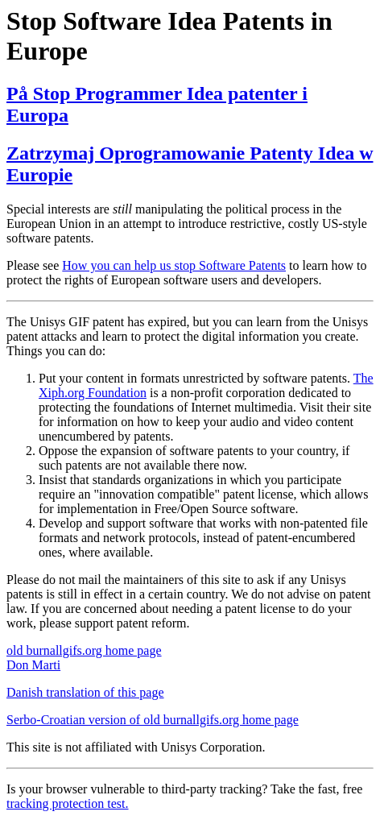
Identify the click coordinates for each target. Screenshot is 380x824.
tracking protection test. (67, 803)
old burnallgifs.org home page (84, 650)
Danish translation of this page (85, 692)
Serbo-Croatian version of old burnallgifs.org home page (152, 720)
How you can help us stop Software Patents (174, 265)
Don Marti (33, 665)
